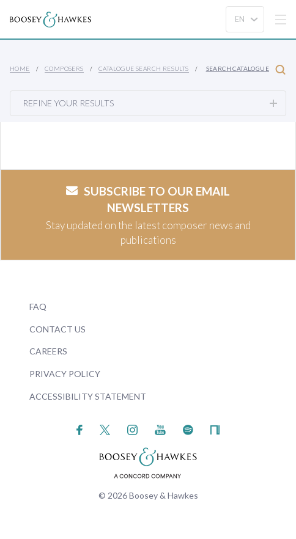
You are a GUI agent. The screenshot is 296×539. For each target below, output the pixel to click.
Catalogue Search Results (143, 68)
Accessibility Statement (87, 396)
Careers (48, 351)
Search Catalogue (246, 69)
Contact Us (57, 329)
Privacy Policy (64, 374)
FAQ (37, 306)
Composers (64, 68)
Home (20, 68)
